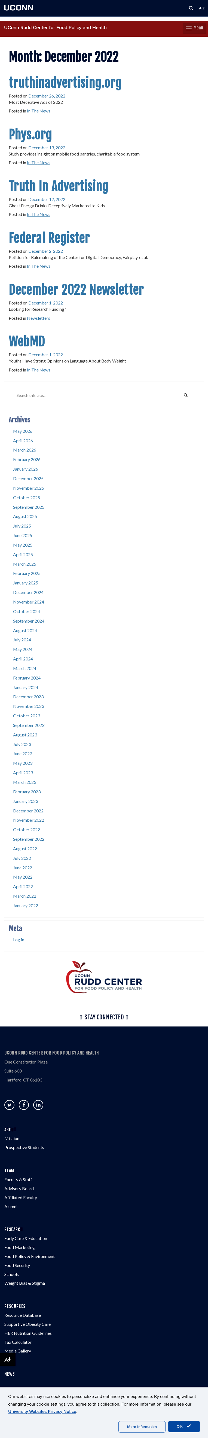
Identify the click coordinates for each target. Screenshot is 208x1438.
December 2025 (28, 478)
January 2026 (25, 468)
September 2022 (28, 839)
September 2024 (28, 620)
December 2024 (28, 592)
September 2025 (28, 507)
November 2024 (28, 601)
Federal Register (49, 238)
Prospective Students (24, 1147)
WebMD (27, 341)
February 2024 (27, 677)
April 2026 (23, 440)
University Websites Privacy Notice (42, 1411)
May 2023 (22, 763)
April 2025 (23, 554)
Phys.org (30, 134)
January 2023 (25, 801)
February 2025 (27, 573)
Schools (11, 1274)
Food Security (17, 1265)
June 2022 (22, 867)
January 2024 (25, 687)
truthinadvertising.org (65, 83)
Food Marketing (19, 1247)
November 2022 (28, 819)
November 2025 (28, 487)
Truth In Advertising (58, 186)
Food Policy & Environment (29, 1256)
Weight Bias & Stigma (24, 1282)
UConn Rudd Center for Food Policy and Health (55, 28)
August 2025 (25, 516)
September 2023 (28, 725)
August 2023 (25, 734)
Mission (11, 1138)
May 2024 (22, 649)
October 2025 (26, 497)
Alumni (10, 1206)
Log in (18, 939)
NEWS (9, 1374)
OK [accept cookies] (184, 1426)
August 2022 (25, 848)
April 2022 (23, 886)
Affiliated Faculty (20, 1197)
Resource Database (22, 1315)
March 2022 (24, 895)
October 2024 (26, 611)
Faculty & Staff (18, 1179)
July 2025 (22, 525)
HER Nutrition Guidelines (28, 1333)
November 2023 (28, 706)
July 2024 (22, 639)
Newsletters (38, 318)
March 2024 (24, 668)
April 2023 (23, 772)
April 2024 (23, 658)
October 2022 (26, 829)
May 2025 (22, 544)
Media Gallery (17, 1350)
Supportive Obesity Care (27, 1324)
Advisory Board (19, 1188)
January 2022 (25, 905)
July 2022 (22, 858)
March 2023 (24, 782)
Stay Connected (104, 1017)
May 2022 (22, 876)
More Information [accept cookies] (142, 1426)
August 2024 (25, 630)
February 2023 (27, 791)
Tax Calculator (18, 1342)
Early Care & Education (25, 1238)
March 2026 (24, 449)
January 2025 (25, 582)
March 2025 (24, 563)
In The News (38, 110)
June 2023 (22, 753)
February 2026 (27, 459)
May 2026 (22, 431)
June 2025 (22, 535)
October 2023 (26, 715)
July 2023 (22, 744)
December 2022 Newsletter (76, 290)
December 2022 (28, 810)
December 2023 (28, 696)
